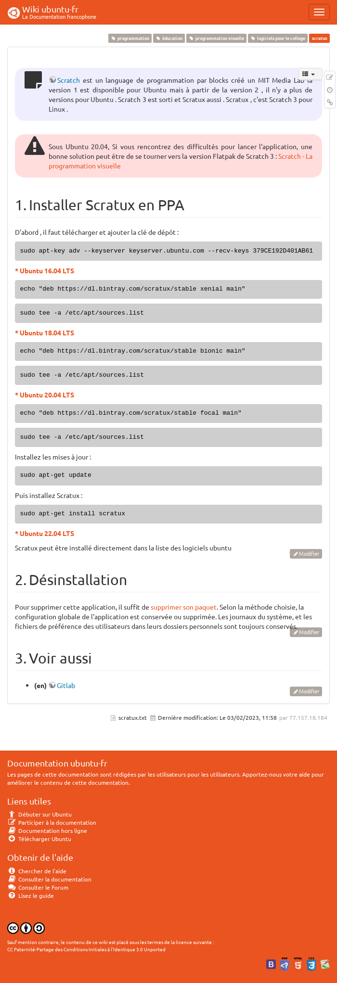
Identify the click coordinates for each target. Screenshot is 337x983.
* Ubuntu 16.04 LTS (44, 270)
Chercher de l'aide (36, 871)
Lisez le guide (30, 895)
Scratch (68, 80)
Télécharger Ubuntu (39, 839)
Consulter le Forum (37, 887)
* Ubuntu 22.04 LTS (44, 533)
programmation (130, 38)
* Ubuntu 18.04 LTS (44, 332)
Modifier (309, 553)
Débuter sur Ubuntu (39, 814)
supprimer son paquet (184, 606)
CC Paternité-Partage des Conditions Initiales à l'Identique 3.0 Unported (86, 949)
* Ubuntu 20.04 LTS (44, 394)
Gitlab (66, 685)
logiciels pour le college (278, 38)
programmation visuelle (216, 38)
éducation (169, 38)
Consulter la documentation (49, 879)
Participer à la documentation (51, 822)
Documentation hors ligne (47, 830)
